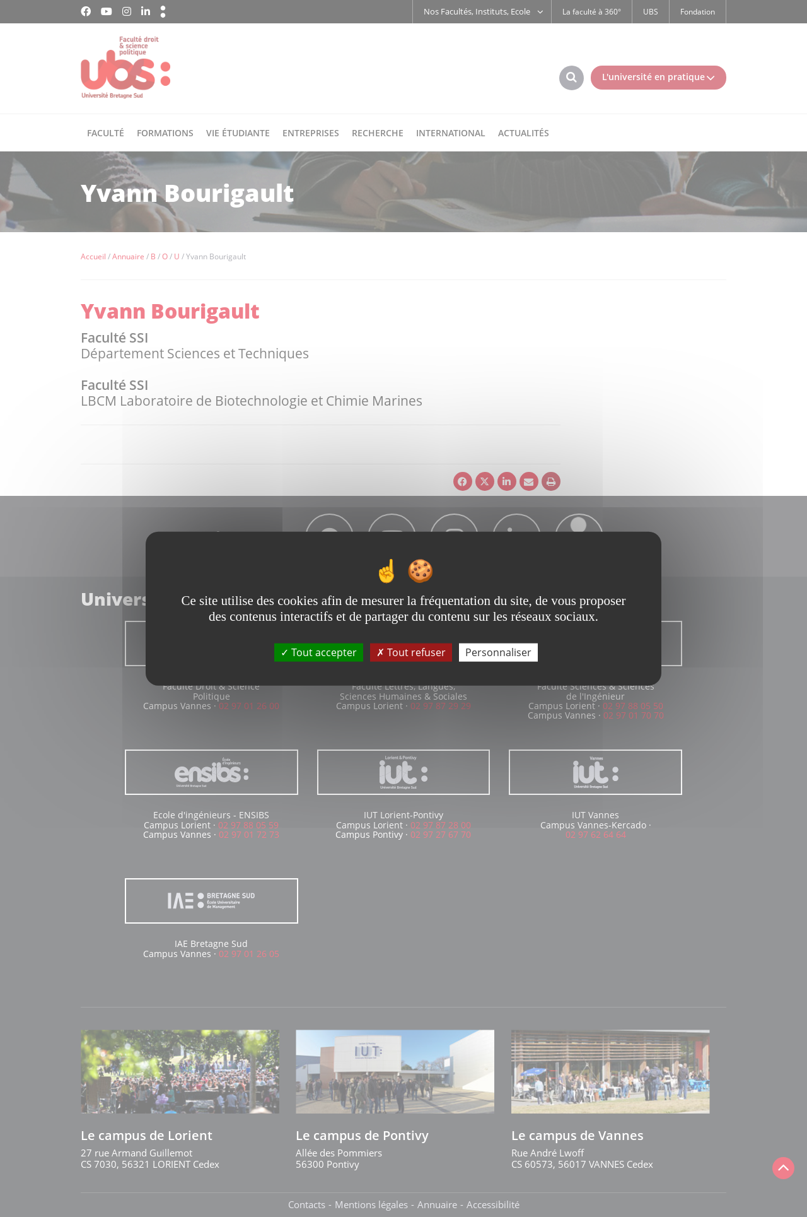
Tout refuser (411, 652)
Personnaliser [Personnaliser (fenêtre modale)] (498, 652)
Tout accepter (319, 652)
